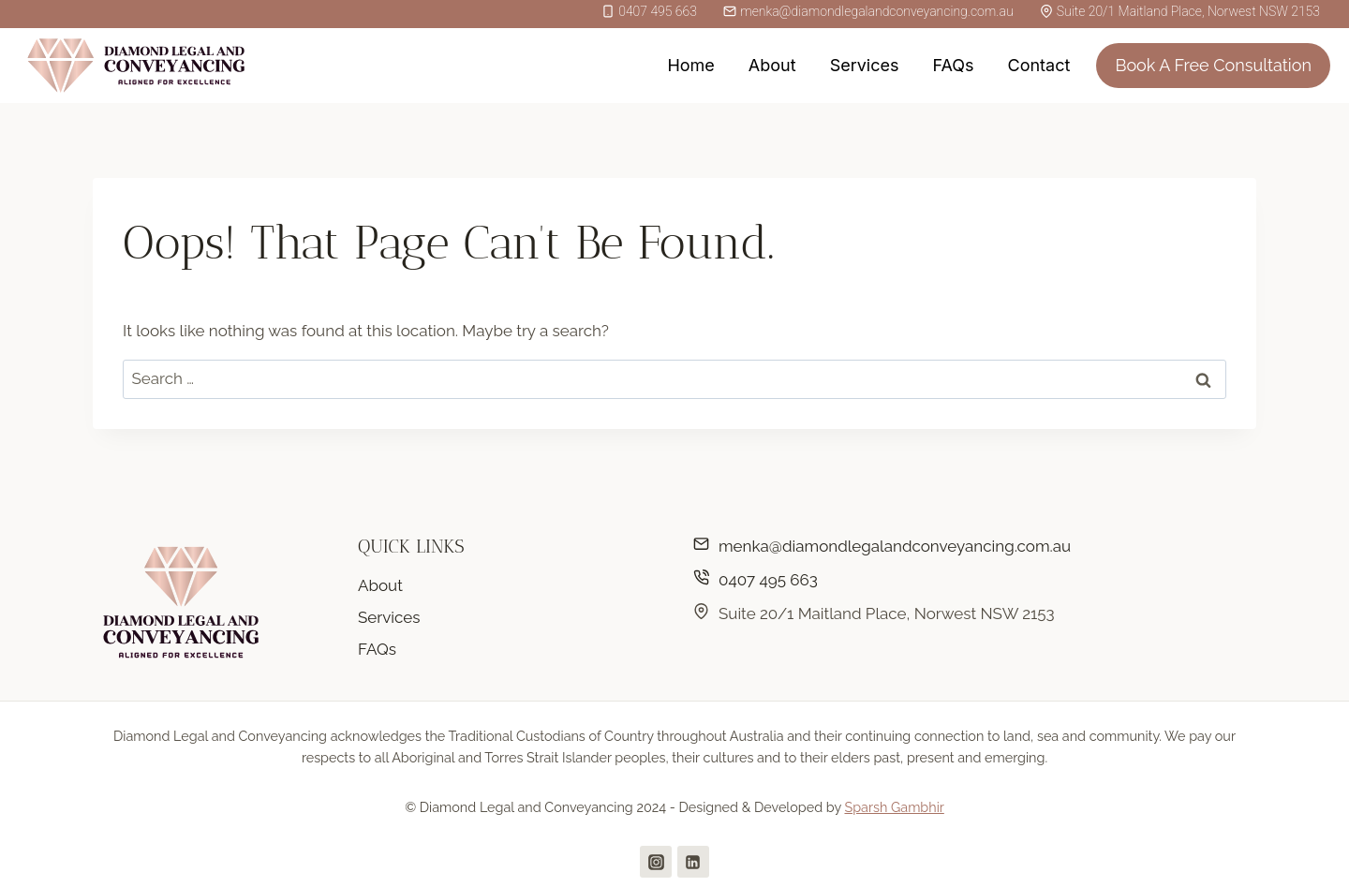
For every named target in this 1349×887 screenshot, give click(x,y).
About (772, 65)
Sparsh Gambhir (893, 807)
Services (864, 65)
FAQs (952, 65)
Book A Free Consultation (1213, 65)
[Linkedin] (693, 862)
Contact (1039, 65)
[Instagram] (656, 862)
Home (690, 65)
